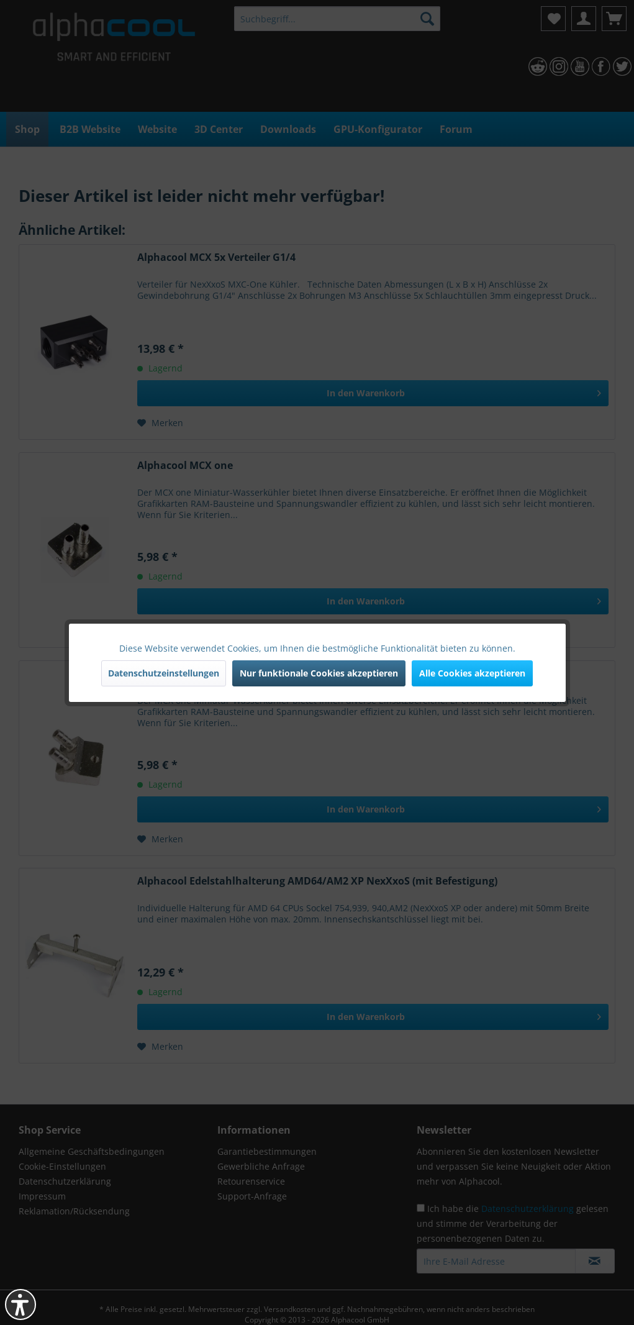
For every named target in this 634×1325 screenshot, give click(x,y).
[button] (20, 1304)
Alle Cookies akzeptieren (472, 673)
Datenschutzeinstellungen (163, 673)
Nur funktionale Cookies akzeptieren (319, 673)
